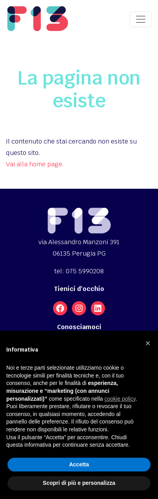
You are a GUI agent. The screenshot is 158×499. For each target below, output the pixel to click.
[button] (147, 343)
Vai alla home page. (35, 164)
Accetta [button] (79, 464)
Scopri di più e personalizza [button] (79, 483)
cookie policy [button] (120, 399)
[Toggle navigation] (141, 19)
